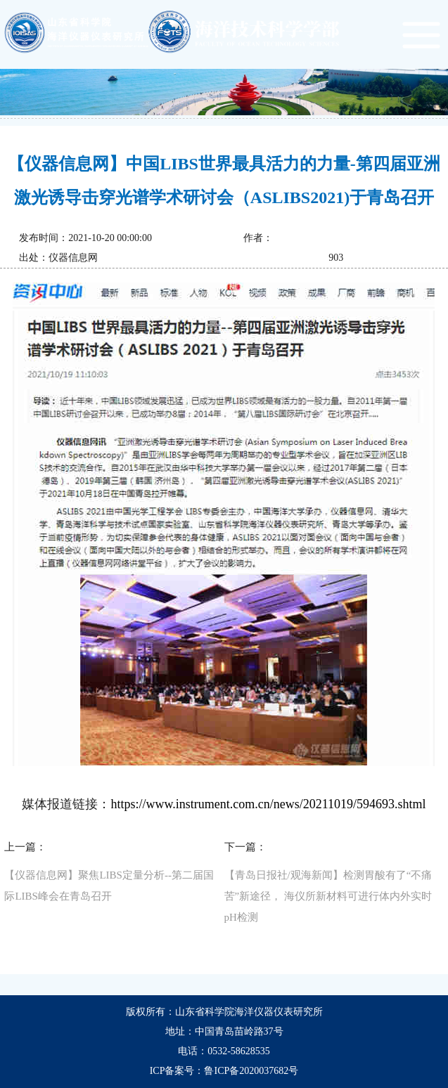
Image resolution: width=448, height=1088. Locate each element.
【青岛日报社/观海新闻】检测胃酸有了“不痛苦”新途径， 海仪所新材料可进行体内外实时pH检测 (328, 896)
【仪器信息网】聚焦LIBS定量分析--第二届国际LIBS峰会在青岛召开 (109, 885)
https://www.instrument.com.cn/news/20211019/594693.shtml (267, 804)
